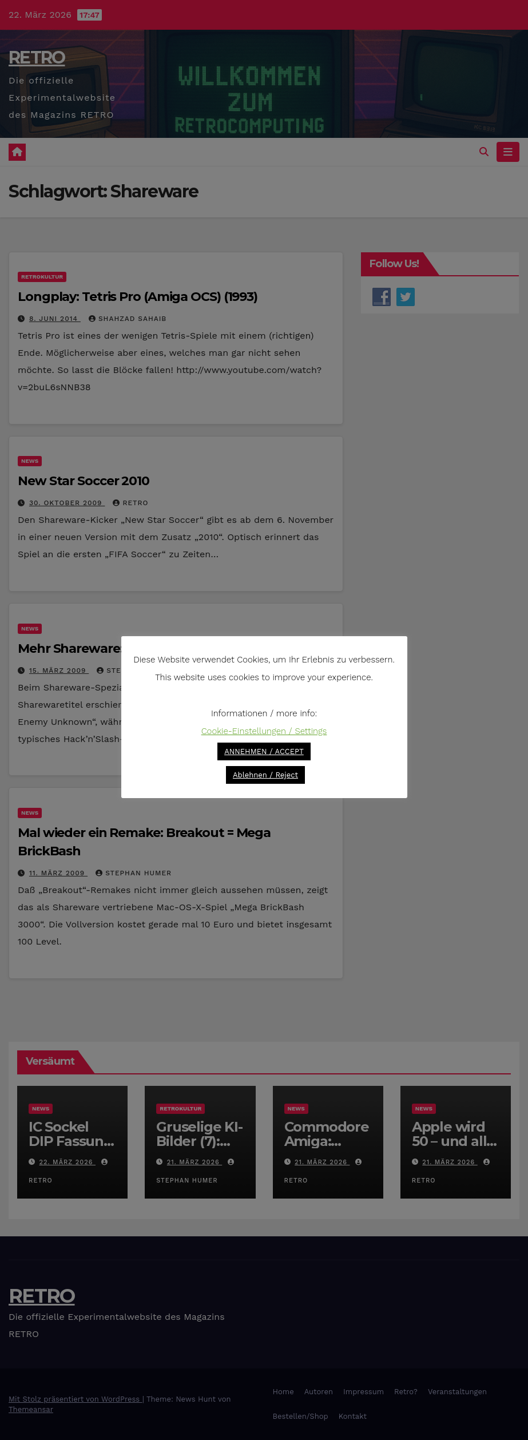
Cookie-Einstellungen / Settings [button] (264, 731)
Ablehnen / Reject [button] (265, 775)
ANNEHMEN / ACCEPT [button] (264, 751)
